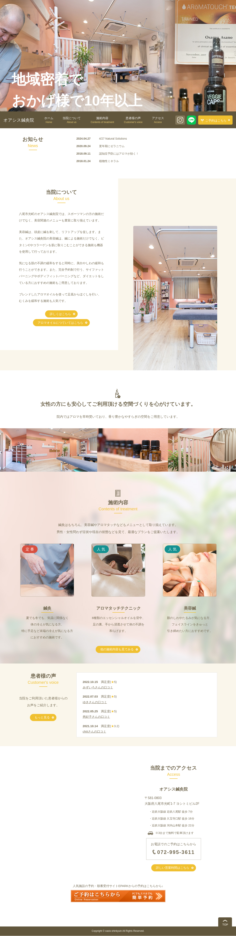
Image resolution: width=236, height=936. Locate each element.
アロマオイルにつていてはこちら (60, 322)
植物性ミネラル (109, 161)
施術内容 (102, 120)
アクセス (158, 120)
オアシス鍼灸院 (18, 120)
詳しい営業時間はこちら (172, 868)
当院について (71, 120)
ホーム (48, 120)
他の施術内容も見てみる (117, 649)
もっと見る (42, 717)
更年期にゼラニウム (112, 146)
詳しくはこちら (60, 314)
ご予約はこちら (213, 120)
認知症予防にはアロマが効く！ (119, 153)
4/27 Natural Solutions (113, 138)
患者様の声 (133, 120)
